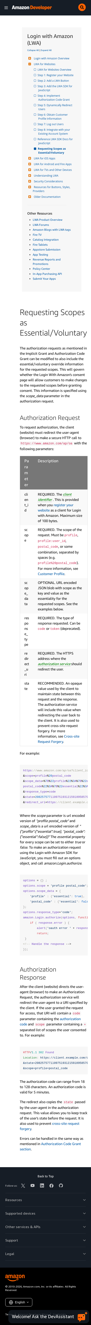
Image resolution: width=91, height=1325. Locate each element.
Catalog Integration (46, 239)
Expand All (46, 50)
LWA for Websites (44, 64)
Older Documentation (47, 197)
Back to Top (46, 1176)
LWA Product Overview (47, 219)
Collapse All (33, 50)
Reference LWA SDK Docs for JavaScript (55, 141)
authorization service (54, 664)
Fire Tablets (40, 244)
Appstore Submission (46, 249)
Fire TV (37, 234)
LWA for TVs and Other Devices (52, 170)
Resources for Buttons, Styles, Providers (52, 189)
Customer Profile (51, 574)
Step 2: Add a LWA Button (53, 81)
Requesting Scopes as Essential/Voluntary (52, 151)
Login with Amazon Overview (51, 58)
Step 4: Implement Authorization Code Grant (54, 98)
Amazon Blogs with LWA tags (52, 229)
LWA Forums (41, 224)
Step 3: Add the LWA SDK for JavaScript (55, 88)
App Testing (40, 254)
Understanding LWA (45, 175)
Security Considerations (48, 181)
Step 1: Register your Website (55, 75)
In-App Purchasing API (47, 274)
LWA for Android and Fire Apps (52, 164)
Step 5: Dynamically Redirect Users (55, 107)
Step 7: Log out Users (51, 124)
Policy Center (41, 268)
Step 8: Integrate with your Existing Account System (54, 132)
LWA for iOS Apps (44, 158)
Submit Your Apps (44, 278)
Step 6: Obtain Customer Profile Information (53, 117)
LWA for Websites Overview (54, 70)
